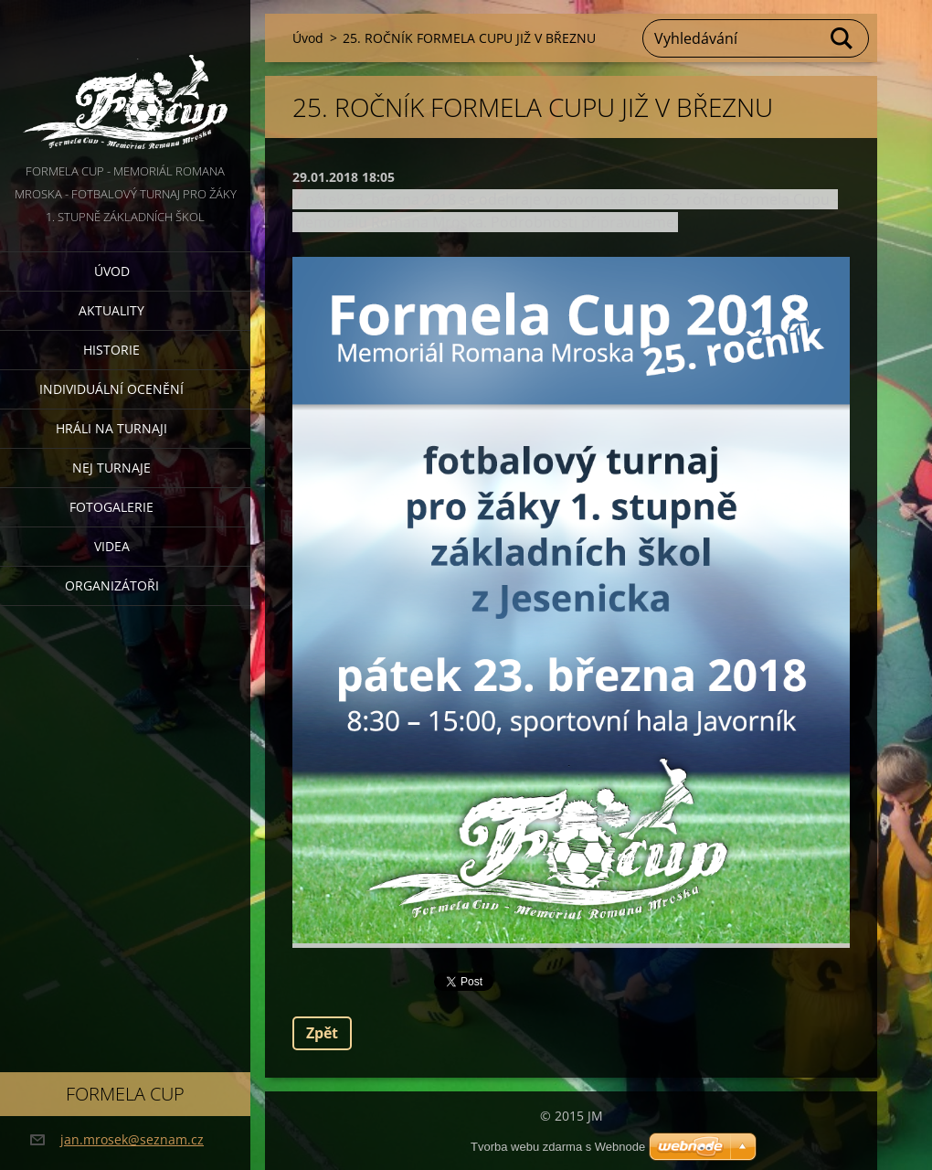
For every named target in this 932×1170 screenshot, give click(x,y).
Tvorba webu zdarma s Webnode (558, 1147)
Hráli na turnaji (111, 428)
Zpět (322, 1033)
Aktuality (111, 310)
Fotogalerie (111, 507)
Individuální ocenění (111, 389)
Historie (111, 349)
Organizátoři (112, 585)
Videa (112, 546)
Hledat (842, 38)
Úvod (112, 271)
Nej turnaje (111, 467)
